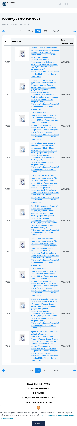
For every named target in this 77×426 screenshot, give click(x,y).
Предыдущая (3, 31)
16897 (56, 31)
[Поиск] (60, 4)
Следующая (74, 31)
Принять (38, 423)
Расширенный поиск (38, 384)
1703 (30, 31)
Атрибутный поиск (38, 388)
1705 (45, 31)
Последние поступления (38, 402)
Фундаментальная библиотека (38, 398)
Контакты (38, 393)
